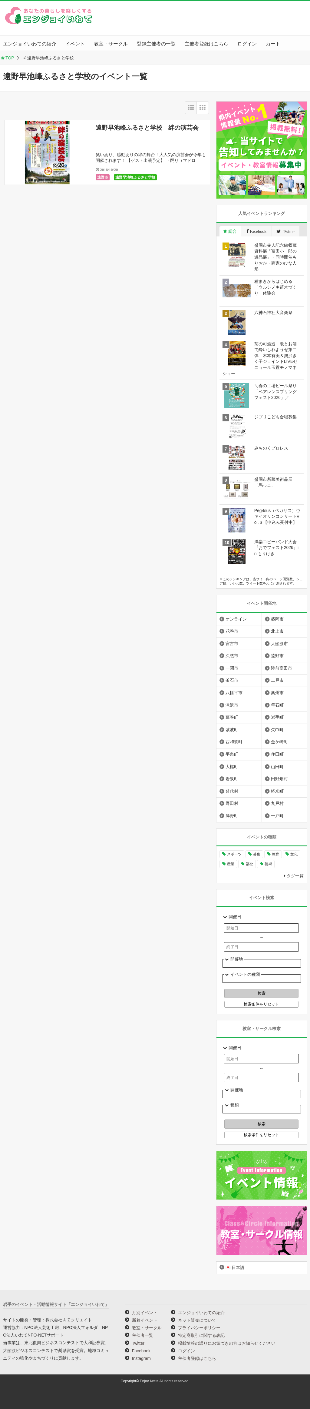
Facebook (141, 1350)
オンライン (236, 619)
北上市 (277, 631)
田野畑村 (279, 778)
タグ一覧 (295, 875)
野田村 (232, 803)
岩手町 (277, 717)
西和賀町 (234, 741)
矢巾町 (277, 729)
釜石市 (232, 680)
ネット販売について (197, 1320)
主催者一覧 (142, 1335)
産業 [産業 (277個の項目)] (230, 864)
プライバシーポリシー (199, 1327)
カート (273, 43)
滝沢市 (232, 705)
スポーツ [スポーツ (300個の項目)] (234, 854)
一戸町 (277, 815)
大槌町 (232, 766)
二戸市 (277, 680)
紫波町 (232, 729)
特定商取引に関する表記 (201, 1335)
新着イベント (144, 1320)
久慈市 (232, 655)
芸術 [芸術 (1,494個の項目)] (268, 864)
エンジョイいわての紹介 (29, 43)
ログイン (247, 43)
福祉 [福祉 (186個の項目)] (249, 864)
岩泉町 (232, 778)
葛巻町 (232, 717)
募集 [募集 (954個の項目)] (256, 854)
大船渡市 (279, 643)
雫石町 (277, 705)
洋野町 (232, 815)
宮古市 (232, 643)
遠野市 (102, 177)
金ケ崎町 (279, 741)
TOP (7, 57)
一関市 (232, 668)
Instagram (141, 1358)
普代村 (232, 791)
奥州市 (277, 692)
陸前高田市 (281, 668)
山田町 (277, 766)
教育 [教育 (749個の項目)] (275, 854)
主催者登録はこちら (206, 43)
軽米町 (277, 791)
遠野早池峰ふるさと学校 (135, 177)
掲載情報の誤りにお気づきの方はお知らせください (226, 1343)
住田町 (277, 754)
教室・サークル (111, 43)
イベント (75, 43)
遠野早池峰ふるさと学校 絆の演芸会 (147, 127)
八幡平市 (234, 692)
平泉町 (232, 754)
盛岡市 (277, 619)
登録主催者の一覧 (156, 43)
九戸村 (277, 803)
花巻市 (232, 631)
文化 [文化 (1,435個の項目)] (294, 854)
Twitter (138, 1343)
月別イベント (144, 1312)
